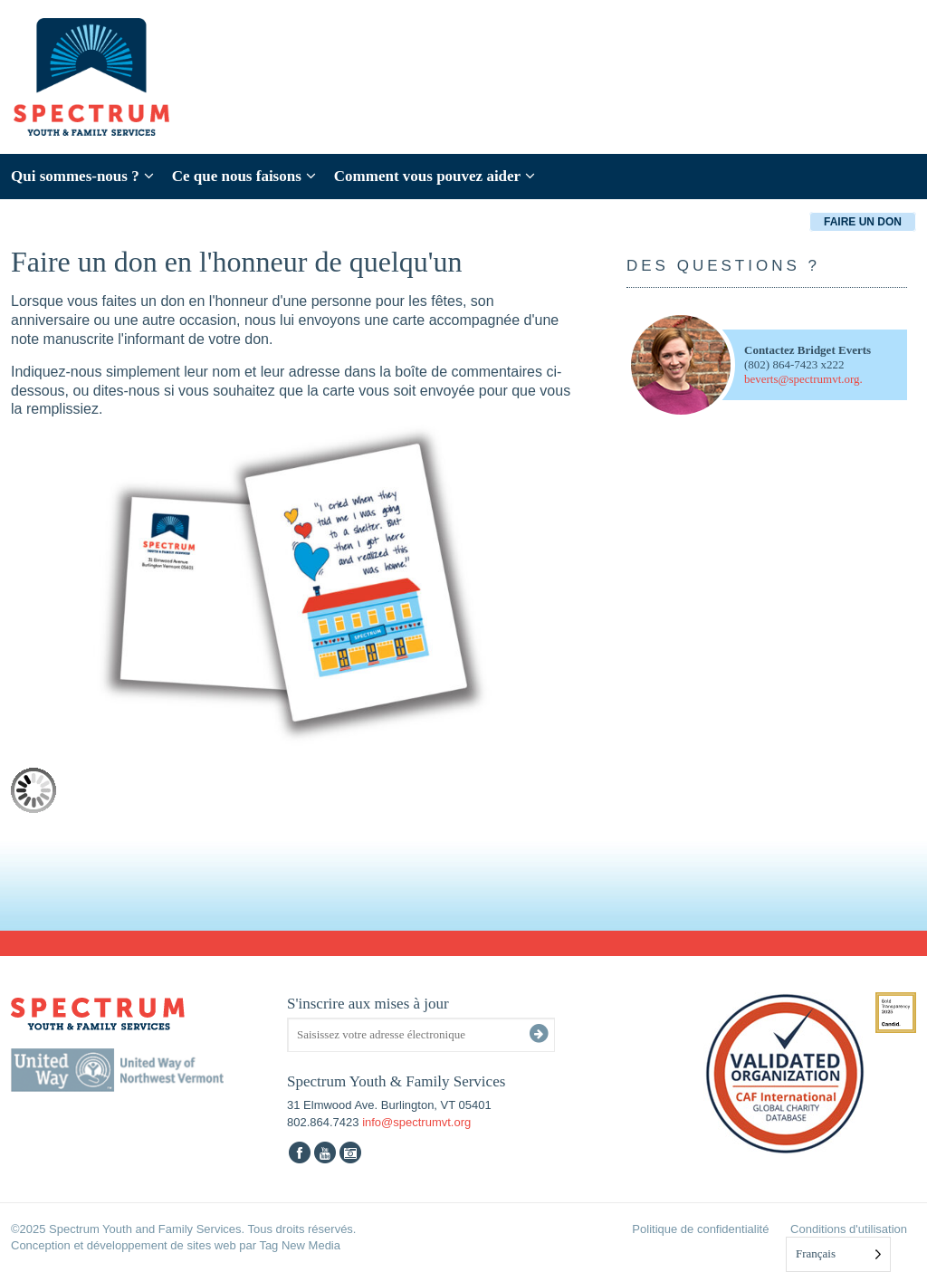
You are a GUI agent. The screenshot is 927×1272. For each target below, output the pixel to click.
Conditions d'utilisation (848, 1229)
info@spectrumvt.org (416, 1122)
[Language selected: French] (838, 1254)
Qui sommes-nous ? (82, 176)
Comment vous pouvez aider (434, 176)
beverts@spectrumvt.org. (803, 379)
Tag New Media (299, 1245)
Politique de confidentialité (700, 1229)
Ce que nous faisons (244, 176)
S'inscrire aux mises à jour (368, 1003)
